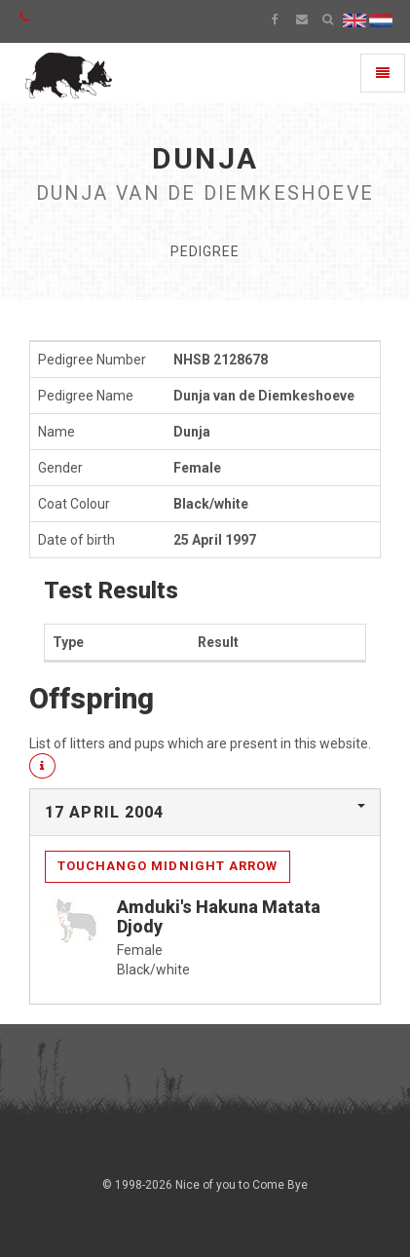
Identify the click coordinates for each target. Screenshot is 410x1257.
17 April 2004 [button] (105, 812)
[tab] (205, 812)
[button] (42, 766)
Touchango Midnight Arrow (167, 865)
